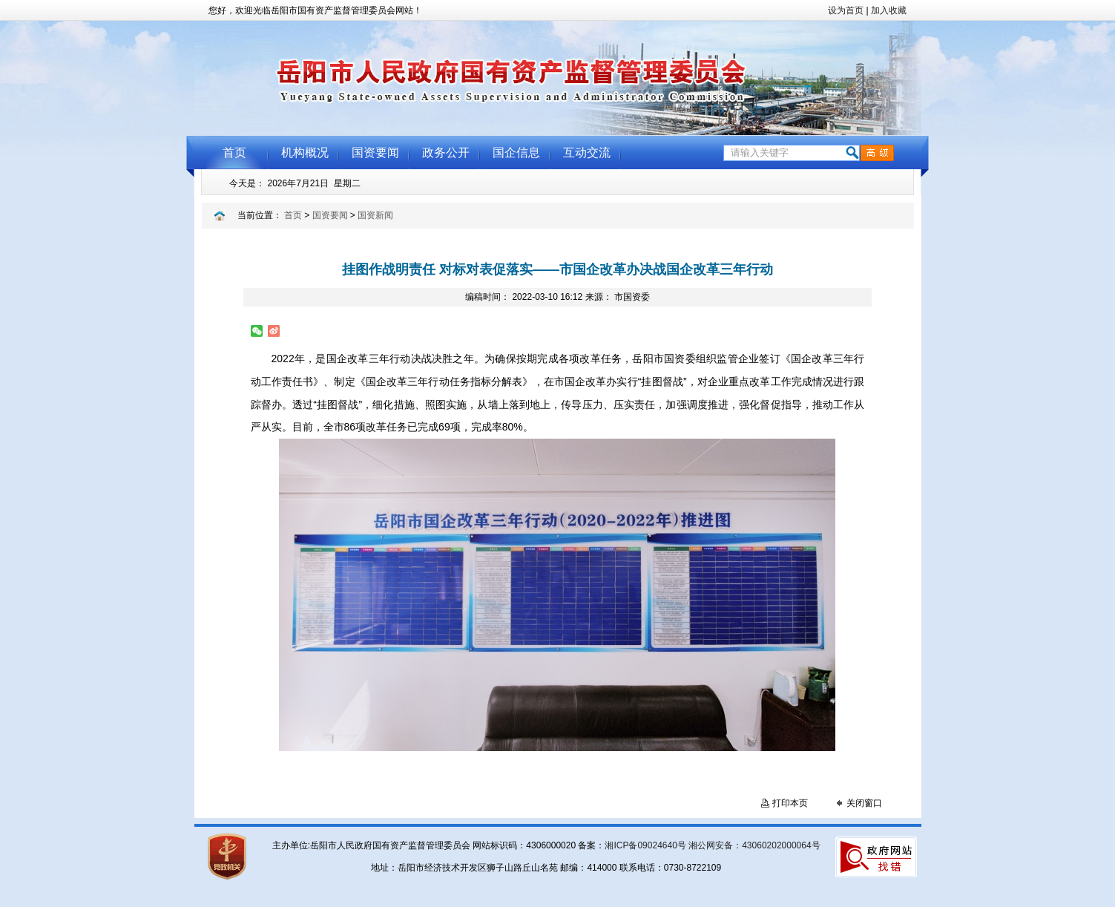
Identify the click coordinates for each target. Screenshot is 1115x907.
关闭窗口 (864, 803)
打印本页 (790, 803)
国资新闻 (375, 215)
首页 (293, 215)
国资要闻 (330, 215)
